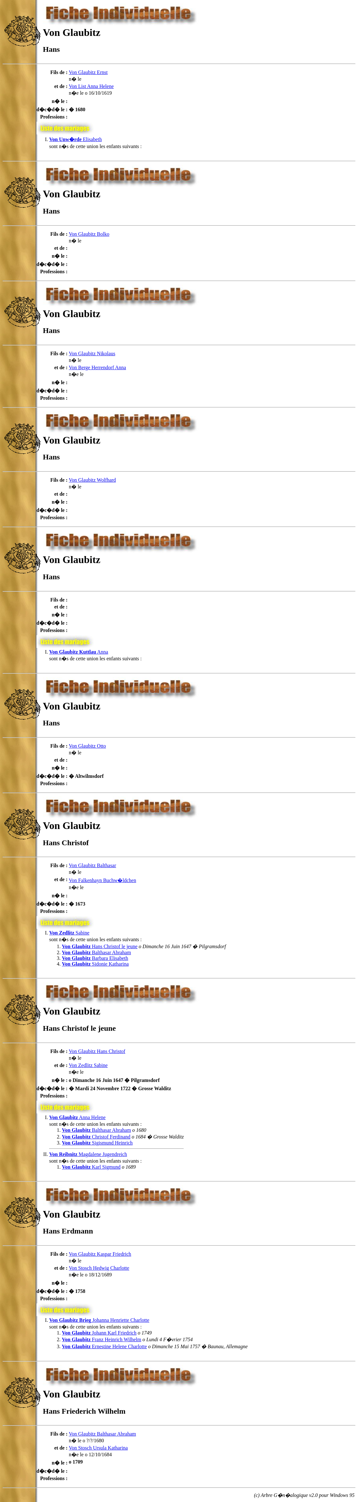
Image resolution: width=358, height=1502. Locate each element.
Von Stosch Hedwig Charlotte (99, 1268)
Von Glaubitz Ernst (88, 72)
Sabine (69, 932)
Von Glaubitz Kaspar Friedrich (100, 1254)
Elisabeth (75, 139)
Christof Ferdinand (96, 1136)
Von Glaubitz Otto (87, 746)
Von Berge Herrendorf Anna (97, 367)
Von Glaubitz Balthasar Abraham (102, 1434)
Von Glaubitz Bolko (89, 234)
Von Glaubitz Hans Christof (97, 1051)
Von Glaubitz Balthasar (92, 865)
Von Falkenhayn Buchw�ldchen (102, 880)
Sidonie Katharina (95, 964)
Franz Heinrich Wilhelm (101, 1339)
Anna (78, 652)
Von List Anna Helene (91, 86)
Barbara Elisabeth (95, 958)
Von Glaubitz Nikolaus (92, 353)
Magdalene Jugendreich (88, 1154)
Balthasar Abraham (96, 952)
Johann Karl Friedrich (99, 1332)
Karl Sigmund (91, 1167)
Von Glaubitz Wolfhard (92, 480)
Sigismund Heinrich (97, 1142)
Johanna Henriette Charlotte (99, 1320)
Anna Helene (77, 1117)
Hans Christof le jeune (99, 946)
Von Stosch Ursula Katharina (98, 1448)
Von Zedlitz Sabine (88, 1065)
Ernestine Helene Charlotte (104, 1346)
